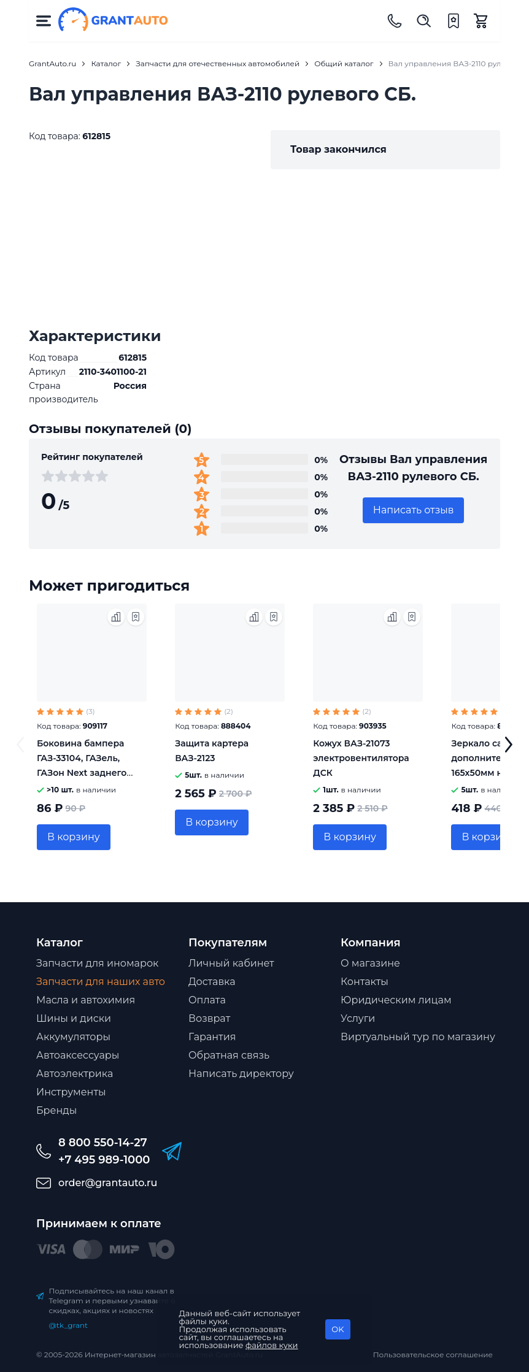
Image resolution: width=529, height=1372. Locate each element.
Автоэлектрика (74, 1073)
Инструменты (71, 1092)
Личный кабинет (231, 963)
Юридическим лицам (396, 1000)
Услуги (358, 1018)
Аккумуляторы (73, 1037)
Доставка (212, 981)
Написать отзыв (413, 510)
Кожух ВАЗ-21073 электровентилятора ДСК (361, 758)
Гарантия (212, 1037)
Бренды (56, 1110)
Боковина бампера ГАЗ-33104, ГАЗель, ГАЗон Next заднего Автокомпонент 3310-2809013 (85, 773)
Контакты (364, 981)
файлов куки (271, 1345)
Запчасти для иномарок (97, 963)
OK (337, 1329)
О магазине (370, 963)
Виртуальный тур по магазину (418, 1037)
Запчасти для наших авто (100, 981)
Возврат (209, 1018)
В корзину (73, 837)
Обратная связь (228, 1055)
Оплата (207, 1000)
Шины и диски (73, 1018)
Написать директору (241, 1073)
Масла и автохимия (85, 1000)
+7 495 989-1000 (104, 1160)
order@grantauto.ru (107, 1183)
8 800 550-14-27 (102, 1142)
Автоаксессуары (77, 1055)
